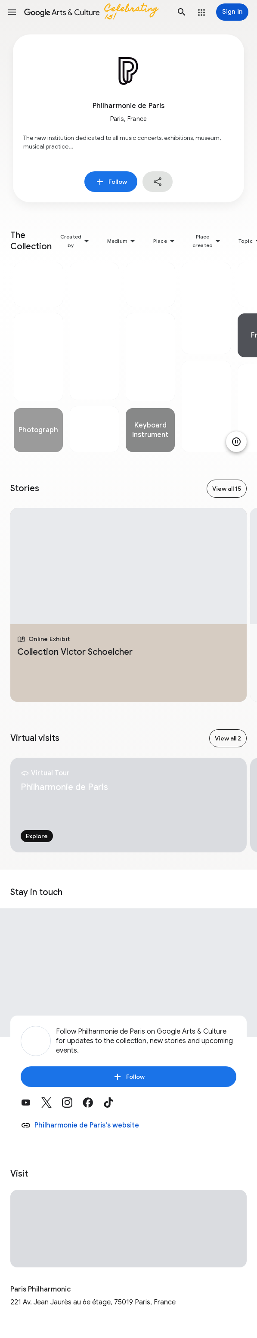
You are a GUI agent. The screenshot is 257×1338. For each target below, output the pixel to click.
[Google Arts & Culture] (97, 12)
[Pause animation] (236, 441)
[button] (12, 12)
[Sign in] (232, 12)
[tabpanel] (38, 357)
